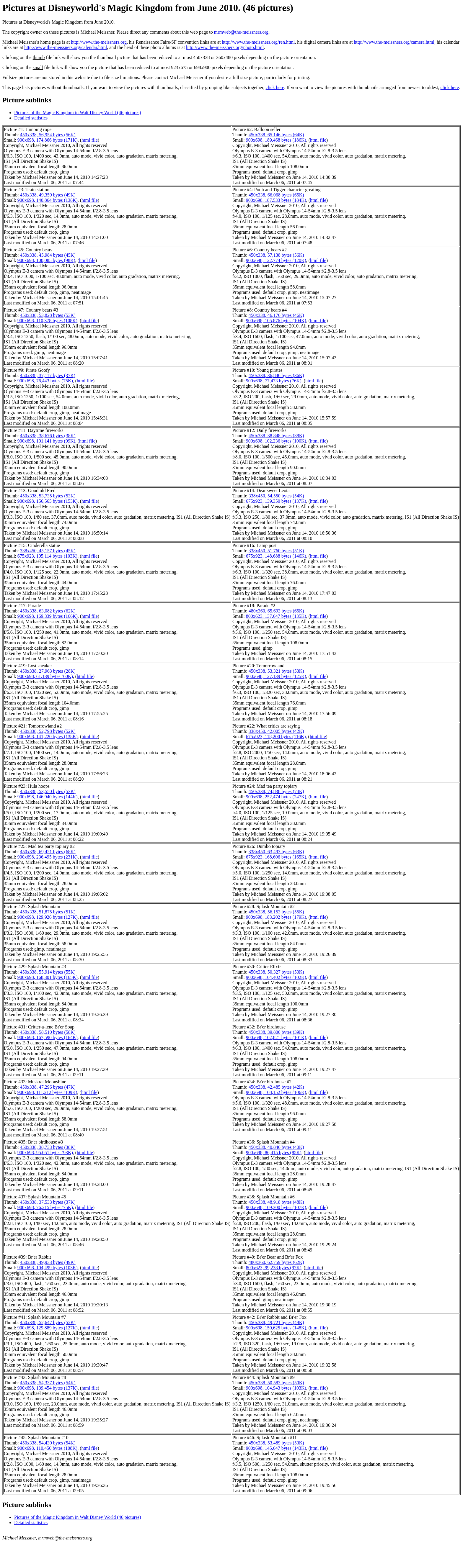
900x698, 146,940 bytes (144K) (47, 796)
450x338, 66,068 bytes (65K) (276, 194)
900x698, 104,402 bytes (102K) (276, 977)
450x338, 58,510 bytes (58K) (48, 1032)
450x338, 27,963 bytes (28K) (48, 671)
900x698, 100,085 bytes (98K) (46, 260)
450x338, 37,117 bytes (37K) (47, 375)
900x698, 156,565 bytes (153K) (47, 501)
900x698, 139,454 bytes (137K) (47, 1387)
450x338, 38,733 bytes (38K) (48, 1147)
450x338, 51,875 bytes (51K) (48, 911)
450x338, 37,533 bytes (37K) (48, 1202)
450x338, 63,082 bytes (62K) (48, 610)
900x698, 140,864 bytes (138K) (47, 200)
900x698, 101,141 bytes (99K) (46, 440)
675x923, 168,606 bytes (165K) (276, 856)
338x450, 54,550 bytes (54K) (276, 495)
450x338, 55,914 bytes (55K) (48, 971)
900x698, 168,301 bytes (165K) (47, 977)
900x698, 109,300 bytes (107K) (276, 1207)
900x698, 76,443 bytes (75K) (45, 380)
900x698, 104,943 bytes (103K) (276, 1387)
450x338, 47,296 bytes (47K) (48, 1087)
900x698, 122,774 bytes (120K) (276, 260)
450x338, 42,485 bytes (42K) (276, 1087)
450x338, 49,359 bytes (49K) (48, 194)
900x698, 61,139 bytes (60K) (45, 676)
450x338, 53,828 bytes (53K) (48, 315)
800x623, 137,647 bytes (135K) (276, 616)
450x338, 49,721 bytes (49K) (276, 1322)
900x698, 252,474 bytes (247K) (276, 796)
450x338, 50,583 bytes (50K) (276, 1382)
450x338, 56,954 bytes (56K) (48, 134)
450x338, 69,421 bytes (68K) (48, 851)
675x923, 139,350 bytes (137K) (276, 501)
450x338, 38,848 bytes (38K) (276, 435)
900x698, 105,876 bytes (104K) (276, 320)
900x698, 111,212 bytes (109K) (47, 1092)
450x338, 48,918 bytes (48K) (276, 1202)
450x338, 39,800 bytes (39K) (276, 1032)
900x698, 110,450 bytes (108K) (47, 1448)
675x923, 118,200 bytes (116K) (276, 736)
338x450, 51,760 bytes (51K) (276, 550)
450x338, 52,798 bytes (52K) (48, 731)
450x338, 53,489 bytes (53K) (276, 1442)
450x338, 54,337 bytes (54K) (48, 1382)
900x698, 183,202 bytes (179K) (276, 917)
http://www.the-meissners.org (99, 42)
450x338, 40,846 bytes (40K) (276, 1147)
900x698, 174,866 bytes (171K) (47, 139)
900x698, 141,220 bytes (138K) (47, 736)
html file (89, 139)
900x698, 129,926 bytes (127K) (47, 917)
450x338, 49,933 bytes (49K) (48, 1262)
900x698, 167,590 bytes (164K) (47, 1037)
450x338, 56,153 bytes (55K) (276, 911)
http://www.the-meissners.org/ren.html (258, 42)
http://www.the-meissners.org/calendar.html (65, 47)
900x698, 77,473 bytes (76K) (273, 380)
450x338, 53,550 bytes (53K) (48, 791)
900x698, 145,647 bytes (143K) (276, 1448)
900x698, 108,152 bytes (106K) (276, 1092)
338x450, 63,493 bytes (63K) (276, 851)
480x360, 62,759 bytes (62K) (276, 1262)
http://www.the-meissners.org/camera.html (394, 42)
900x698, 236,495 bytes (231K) (47, 856)
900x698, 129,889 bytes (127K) (47, 1327)
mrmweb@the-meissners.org (241, 32)
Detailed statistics (31, 117)
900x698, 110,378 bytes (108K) (47, 320)
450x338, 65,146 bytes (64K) (276, 134)
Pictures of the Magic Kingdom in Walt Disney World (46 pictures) (77, 112)
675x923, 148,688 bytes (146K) (276, 555)
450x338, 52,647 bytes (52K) (48, 1322)
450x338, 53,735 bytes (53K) (48, 495)
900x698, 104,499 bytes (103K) (47, 1267)
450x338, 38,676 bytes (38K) (48, 435)
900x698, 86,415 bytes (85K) (273, 1152)
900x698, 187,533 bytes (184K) (276, 200)
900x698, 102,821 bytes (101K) (276, 1037)
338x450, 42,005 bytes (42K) (276, 731)
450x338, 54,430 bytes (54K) (48, 1442)
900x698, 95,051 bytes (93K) (45, 1152)
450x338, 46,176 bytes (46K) (276, 315)
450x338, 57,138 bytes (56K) (276, 255)
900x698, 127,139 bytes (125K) (276, 676)
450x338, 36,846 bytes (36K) (276, 375)
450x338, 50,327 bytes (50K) (276, 971)
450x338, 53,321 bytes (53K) (276, 671)
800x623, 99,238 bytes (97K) (273, 1267)
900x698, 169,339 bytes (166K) (47, 616)
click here (275, 87)
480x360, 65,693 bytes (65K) (276, 610)
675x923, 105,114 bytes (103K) (47, 555)
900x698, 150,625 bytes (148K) (276, 1327)
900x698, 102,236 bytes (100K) (276, 440)
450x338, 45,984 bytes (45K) (48, 255)
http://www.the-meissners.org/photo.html (225, 47)
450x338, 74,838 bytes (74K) (276, 791)
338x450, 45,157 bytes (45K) (48, 550)
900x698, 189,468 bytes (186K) (276, 139)
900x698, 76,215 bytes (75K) (45, 1207)
